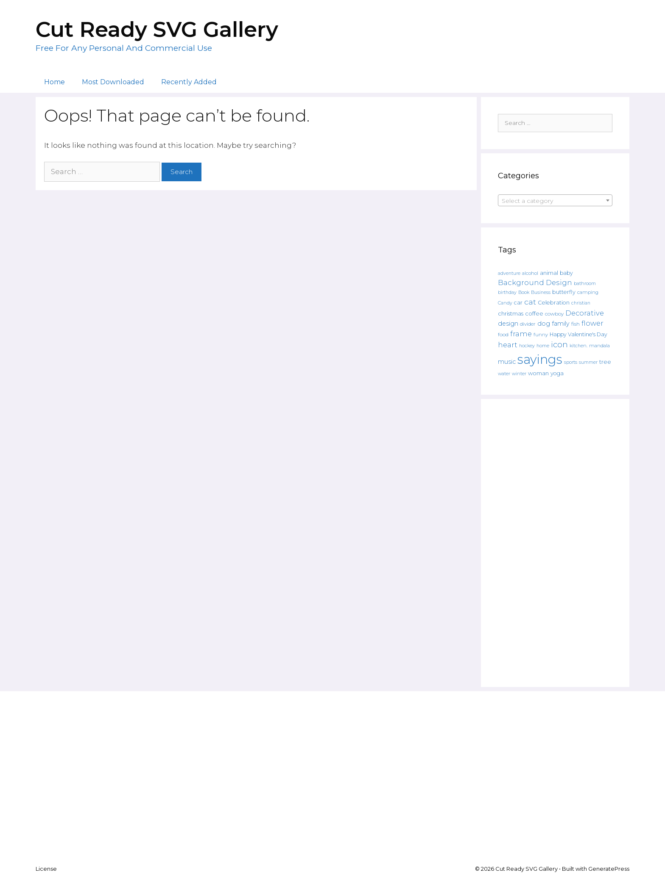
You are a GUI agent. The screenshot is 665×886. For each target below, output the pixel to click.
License (46, 868)
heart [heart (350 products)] (507, 345)
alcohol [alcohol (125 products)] (530, 273)
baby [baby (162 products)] (566, 273)
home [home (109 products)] (542, 346)
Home (54, 82)
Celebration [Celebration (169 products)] (554, 302)
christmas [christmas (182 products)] (510, 313)
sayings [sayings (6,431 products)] (539, 359)
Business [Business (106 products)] (540, 292)
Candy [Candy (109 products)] (505, 303)
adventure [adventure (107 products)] (509, 273)
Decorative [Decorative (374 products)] (584, 313)
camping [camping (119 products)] (587, 292)
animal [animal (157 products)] (549, 273)
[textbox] (555, 201)
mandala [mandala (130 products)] (599, 346)
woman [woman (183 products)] (538, 373)
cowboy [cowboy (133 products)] (554, 314)
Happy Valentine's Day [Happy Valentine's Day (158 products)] (578, 334)
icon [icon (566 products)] (559, 344)
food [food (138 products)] (503, 335)
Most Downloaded (113, 82)
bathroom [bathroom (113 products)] (585, 283)
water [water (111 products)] (504, 374)
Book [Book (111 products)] (523, 292)
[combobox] (555, 200)
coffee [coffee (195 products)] (534, 313)
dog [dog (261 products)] (543, 323)
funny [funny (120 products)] (541, 335)
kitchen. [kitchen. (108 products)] (578, 346)
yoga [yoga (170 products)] (557, 373)
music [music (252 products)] (507, 361)
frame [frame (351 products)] (521, 333)
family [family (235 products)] (561, 323)
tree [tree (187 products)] (605, 361)
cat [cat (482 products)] (530, 301)
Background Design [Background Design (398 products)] (535, 282)
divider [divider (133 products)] (528, 324)
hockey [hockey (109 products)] (527, 346)
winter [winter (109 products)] (519, 374)
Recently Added (189, 82)
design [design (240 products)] (508, 323)
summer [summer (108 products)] (588, 362)
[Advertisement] (555, 543)
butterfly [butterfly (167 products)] (564, 292)
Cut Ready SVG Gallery (157, 29)
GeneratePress (608, 868)
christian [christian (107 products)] (580, 303)
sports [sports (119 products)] (570, 362)
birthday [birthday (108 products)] (507, 292)
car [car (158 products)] (518, 302)
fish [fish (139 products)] (575, 324)
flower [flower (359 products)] (592, 323)
